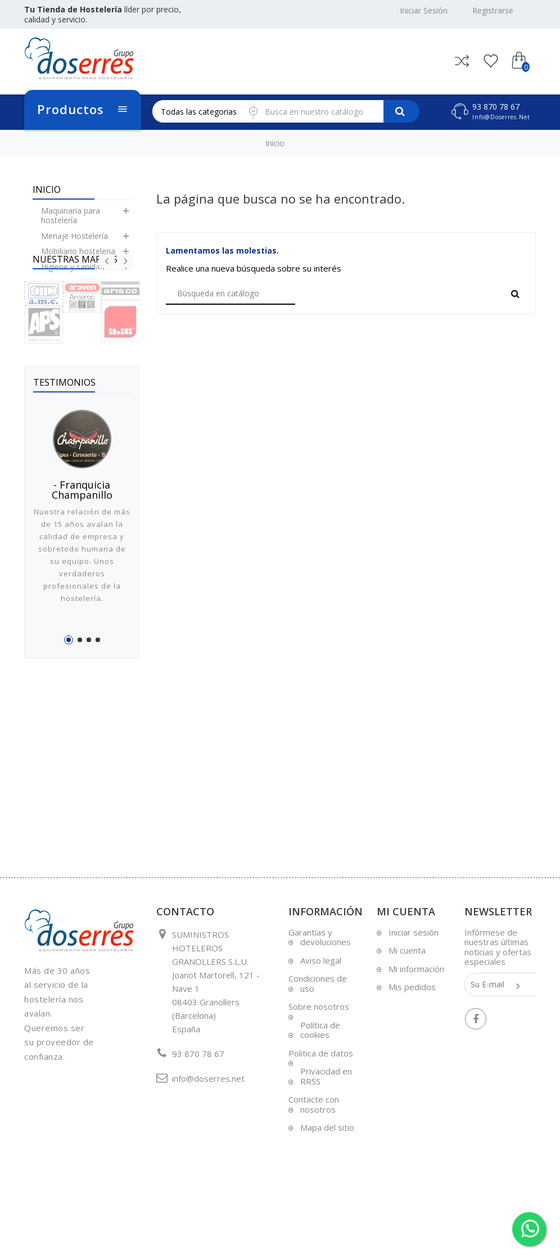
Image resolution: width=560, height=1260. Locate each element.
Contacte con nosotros (313, 1160)
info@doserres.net (501, 117)
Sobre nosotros (318, 1062)
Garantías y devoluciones (319, 993)
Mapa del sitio (327, 1183)
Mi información (416, 1025)
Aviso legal (320, 1016)
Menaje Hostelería (74, 244)
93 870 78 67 (496, 106)
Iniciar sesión (414, 988)
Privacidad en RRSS (326, 1132)
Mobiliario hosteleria (78, 259)
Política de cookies (320, 1086)
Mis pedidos (412, 1043)
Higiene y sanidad (73, 275)
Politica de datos (320, 1109)
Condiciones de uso (317, 1039)
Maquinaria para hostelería (70, 224)
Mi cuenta (407, 1006)
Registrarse (492, 11)
